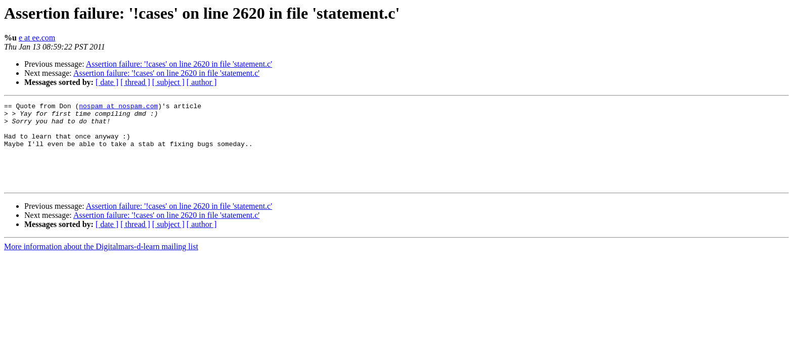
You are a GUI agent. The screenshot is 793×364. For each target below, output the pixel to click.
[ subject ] (168, 82)
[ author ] (202, 82)
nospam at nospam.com (118, 107)
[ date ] (107, 82)
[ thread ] (135, 82)
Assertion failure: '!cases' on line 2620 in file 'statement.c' (179, 64)
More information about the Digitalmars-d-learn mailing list (101, 263)
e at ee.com (37, 37)
